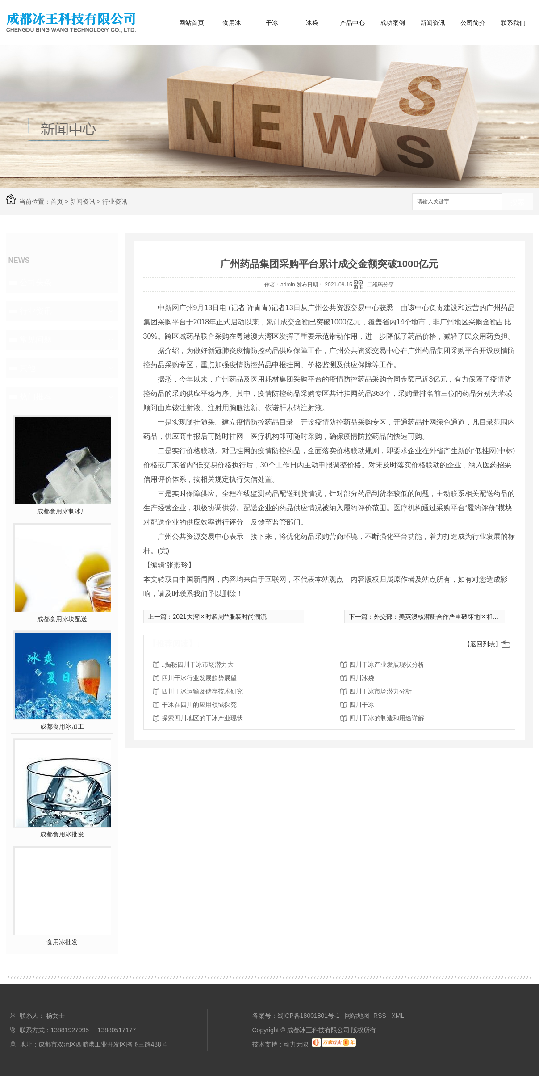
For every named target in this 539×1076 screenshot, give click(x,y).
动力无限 (296, 1044)
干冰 (272, 22)
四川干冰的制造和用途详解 (386, 718)
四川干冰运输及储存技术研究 (202, 691)
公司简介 (472, 22)
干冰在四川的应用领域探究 (199, 704)
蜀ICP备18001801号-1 (308, 1015)
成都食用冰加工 (62, 726)
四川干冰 (361, 704)
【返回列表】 (482, 643)
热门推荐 (36, 396)
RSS (380, 1015)
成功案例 (392, 22)
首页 (56, 201)
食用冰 (231, 22)
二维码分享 (380, 285)
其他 (28, 368)
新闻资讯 (432, 22)
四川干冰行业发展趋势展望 (199, 677)
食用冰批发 (62, 942)
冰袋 (312, 22)
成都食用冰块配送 (62, 618)
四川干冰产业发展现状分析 (386, 664)
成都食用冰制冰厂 (62, 511)
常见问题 (36, 339)
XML (398, 1015)
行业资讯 (114, 201)
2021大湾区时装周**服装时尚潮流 (220, 616)
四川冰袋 (361, 677)
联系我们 (513, 22)
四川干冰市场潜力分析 (380, 691)
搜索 (517, 202)
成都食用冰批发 (62, 834)
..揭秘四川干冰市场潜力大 (198, 664)
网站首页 (191, 22)
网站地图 (357, 1015)
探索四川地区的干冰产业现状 (202, 718)
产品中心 (352, 22)
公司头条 (36, 282)
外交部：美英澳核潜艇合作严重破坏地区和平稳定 (442, 616)
